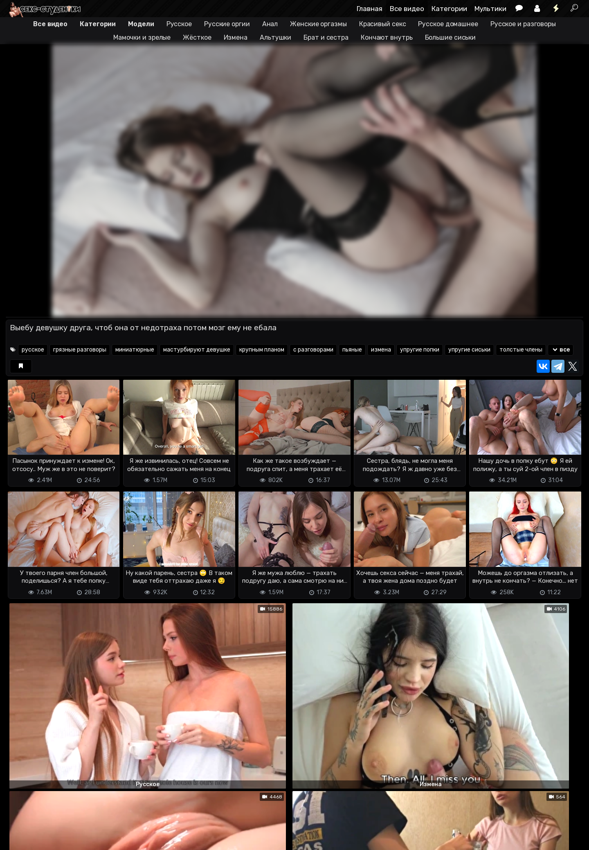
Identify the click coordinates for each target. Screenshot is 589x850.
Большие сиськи (450, 37)
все (560, 349)
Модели (141, 24)
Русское (179, 24)
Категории (449, 9)
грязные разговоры (79, 349)
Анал (270, 24)
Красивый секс (382, 24)
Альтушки (275, 37)
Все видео (407, 9)
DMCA (19, 839)
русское (33, 349)
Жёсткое (197, 37)
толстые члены (520, 349)
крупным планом (261, 349)
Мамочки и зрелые (142, 37)
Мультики (490, 9)
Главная (369, 9)
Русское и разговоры (523, 24)
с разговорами (313, 349)
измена (381, 349)
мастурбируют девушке (196, 349)
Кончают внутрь (387, 37)
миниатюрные (134, 349)
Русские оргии (227, 24)
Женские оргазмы (318, 24)
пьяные (352, 349)
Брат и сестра (325, 37)
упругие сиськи (469, 349)
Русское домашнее (448, 24)
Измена (235, 37)
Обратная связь (91, 839)
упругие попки (419, 349)
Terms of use (47, 839)
